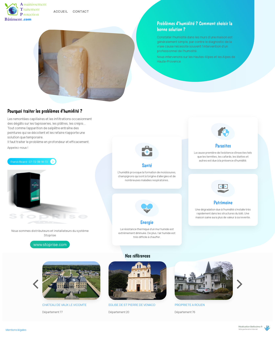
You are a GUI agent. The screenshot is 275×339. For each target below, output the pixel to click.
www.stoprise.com (49, 244)
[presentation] (36, 283)
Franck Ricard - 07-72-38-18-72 (33, 161)
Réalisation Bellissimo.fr (251, 326)
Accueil (61, 11)
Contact (81, 11)
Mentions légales (16, 330)
